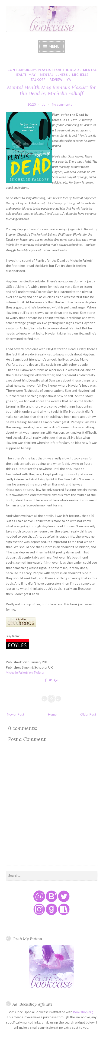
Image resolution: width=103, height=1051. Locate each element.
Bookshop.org (83, 1012)
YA (69, 79)
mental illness (54, 75)
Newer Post (15, 714)
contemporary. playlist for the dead (43, 70)
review (56, 79)
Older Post (88, 714)
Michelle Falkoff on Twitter (25, 672)
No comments (62, 104)
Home (52, 714)
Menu (54, 46)
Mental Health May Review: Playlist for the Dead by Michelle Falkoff (51, 90)
